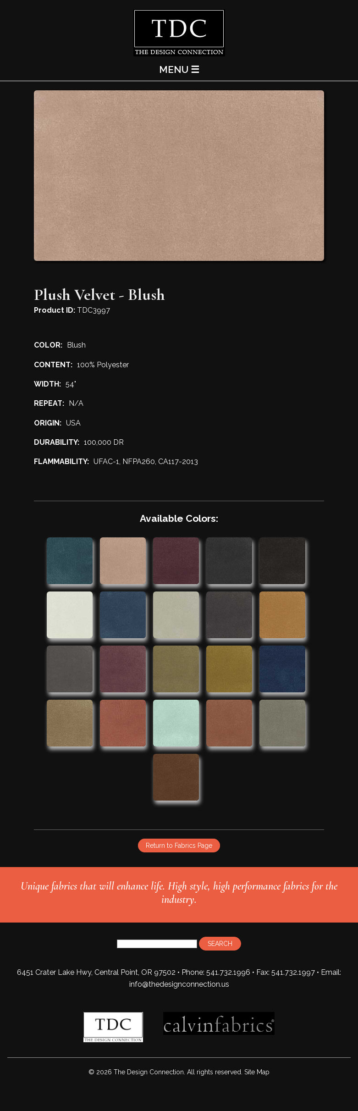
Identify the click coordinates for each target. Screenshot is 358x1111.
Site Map (257, 1072)
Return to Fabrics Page (179, 845)
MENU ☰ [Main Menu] (179, 69)
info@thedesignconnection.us (179, 984)
